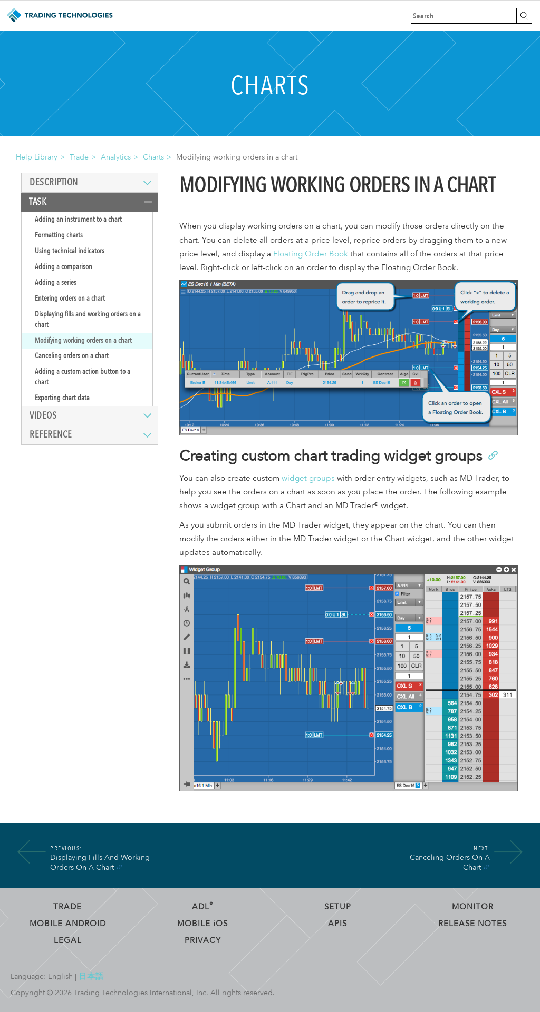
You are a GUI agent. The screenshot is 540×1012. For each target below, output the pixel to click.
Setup (337, 906)
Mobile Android (68, 923)
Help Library (36, 157)
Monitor (473, 906)
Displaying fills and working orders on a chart (88, 319)
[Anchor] (492, 454)
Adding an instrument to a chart (78, 219)
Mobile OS (202, 923)
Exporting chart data (62, 398)
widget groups (308, 478)
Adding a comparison (63, 267)
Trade (79, 157)
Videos (43, 415)
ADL (203, 906)
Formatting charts (59, 235)
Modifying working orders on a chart (83, 340)
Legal (68, 940)
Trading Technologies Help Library (59, 15)
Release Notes (472, 923)
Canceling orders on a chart (72, 356)
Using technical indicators (69, 251)
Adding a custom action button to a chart (82, 376)
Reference (51, 434)
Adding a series (55, 282)
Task (37, 202)
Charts (153, 157)
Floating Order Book (310, 254)
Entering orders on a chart (70, 298)
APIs (337, 923)
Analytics (116, 157)
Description (54, 182)
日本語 (91, 976)
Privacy (203, 940)
